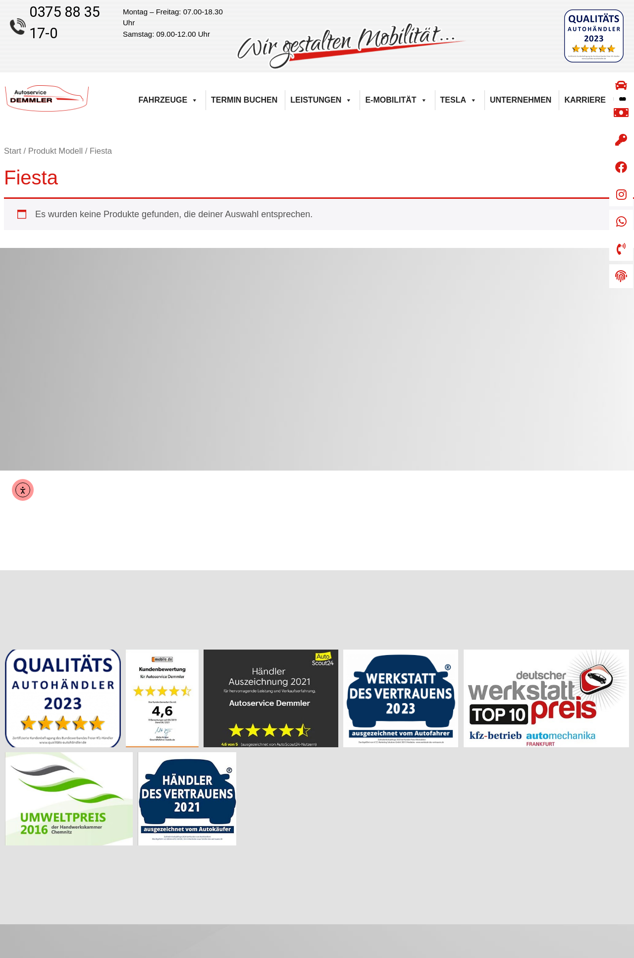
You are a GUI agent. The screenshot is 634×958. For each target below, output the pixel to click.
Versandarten (607, 853)
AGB (620, 816)
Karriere (585, 100)
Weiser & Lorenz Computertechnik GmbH (381, 946)
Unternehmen (520, 100)
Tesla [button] (458, 100)
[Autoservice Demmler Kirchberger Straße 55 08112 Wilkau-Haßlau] (317, 359)
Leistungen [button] (321, 100)
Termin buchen (244, 100)
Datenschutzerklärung (594, 878)
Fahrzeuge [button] (168, 100)
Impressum (610, 865)
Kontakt (616, 791)
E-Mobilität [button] (396, 100)
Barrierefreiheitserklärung (589, 803)
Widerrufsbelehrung (597, 828)
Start (12, 151)
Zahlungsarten (605, 840)
